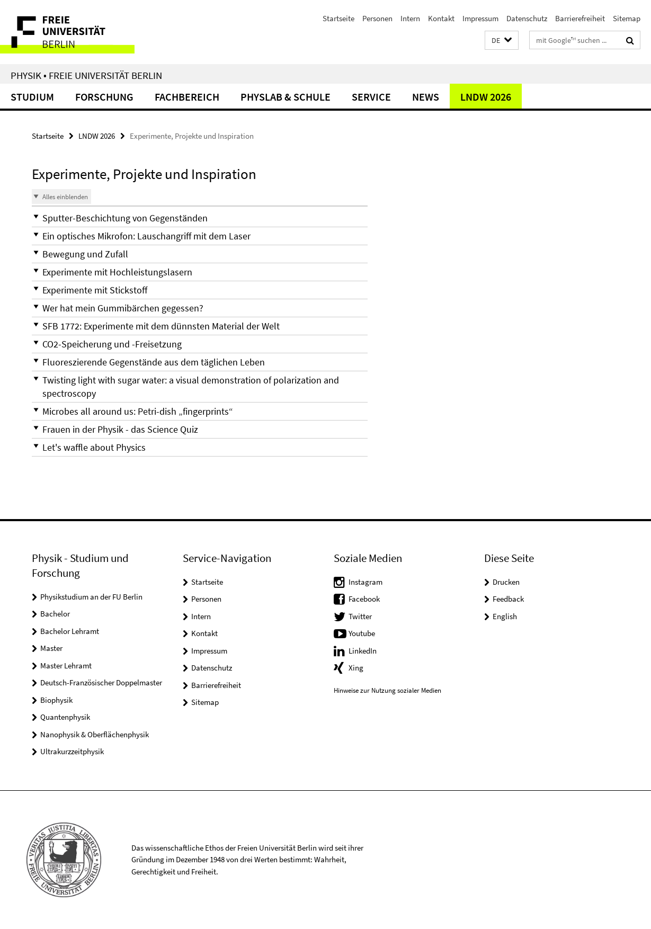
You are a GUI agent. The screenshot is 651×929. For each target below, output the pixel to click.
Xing (356, 668)
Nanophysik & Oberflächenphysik (94, 734)
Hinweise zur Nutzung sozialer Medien (387, 690)
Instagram (365, 582)
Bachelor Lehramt (69, 631)
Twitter (360, 616)
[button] (502, 40)
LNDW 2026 (485, 96)
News (425, 96)
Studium (32, 96)
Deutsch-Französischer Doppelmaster (101, 682)
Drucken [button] (506, 582)
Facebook (364, 599)
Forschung (104, 96)
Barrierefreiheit (580, 18)
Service (371, 96)
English (505, 616)
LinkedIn (363, 651)
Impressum (480, 18)
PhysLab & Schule (285, 96)
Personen (377, 18)
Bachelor (55, 614)
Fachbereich (187, 96)
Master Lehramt (66, 665)
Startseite (338, 18)
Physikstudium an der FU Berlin (91, 597)
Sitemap (626, 18)
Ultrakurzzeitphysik (72, 751)
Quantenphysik (65, 717)
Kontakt (441, 18)
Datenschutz (526, 18)
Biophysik (56, 700)
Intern (410, 18)
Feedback (508, 599)
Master (51, 648)
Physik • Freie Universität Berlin (86, 75)
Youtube (362, 633)
